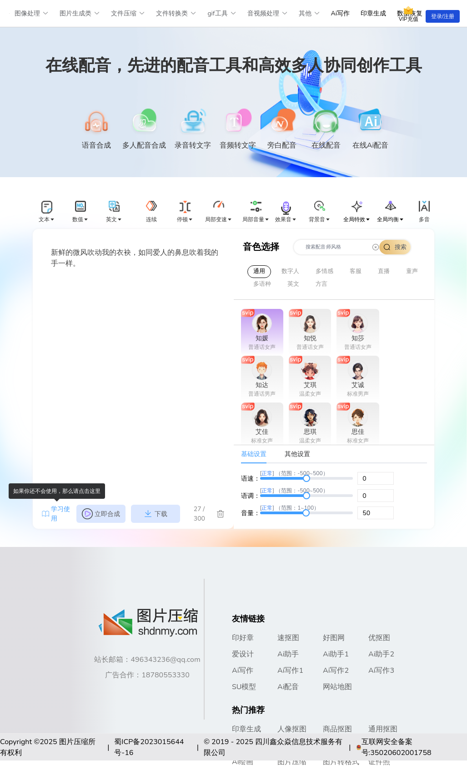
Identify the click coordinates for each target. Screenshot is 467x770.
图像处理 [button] (32, 13)
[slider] (306, 478)
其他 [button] (309, 13)
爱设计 (243, 654)
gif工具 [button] (221, 13)
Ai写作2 (336, 671)
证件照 (379, 762)
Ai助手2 (381, 654)
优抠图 (379, 638)
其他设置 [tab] (297, 454)
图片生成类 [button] (80, 13)
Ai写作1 (290, 671)
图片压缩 (291, 762)
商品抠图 (337, 729)
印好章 (243, 638)
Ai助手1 (336, 654)
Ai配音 (288, 687)
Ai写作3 (381, 671)
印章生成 (373, 13)
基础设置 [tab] (253, 454)
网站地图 (337, 687)
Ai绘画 (242, 762)
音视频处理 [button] (267, 13)
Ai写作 (340, 13)
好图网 (334, 638)
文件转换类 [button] (176, 13)
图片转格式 (341, 762)
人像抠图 (291, 729)
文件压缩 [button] (128, 13)
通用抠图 (382, 729)
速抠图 (288, 638)
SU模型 (244, 687)
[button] (47, 212)
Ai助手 (288, 654)
